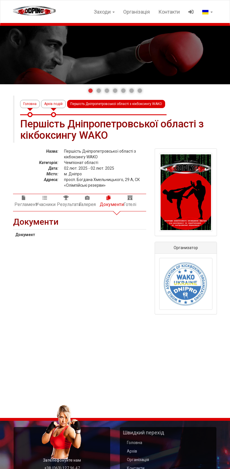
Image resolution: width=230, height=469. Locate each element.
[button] (90, 90)
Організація (136, 12)
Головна (30, 104)
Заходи (104, 12)
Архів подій (53, 104)
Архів (132, 451)
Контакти (169, 12)
